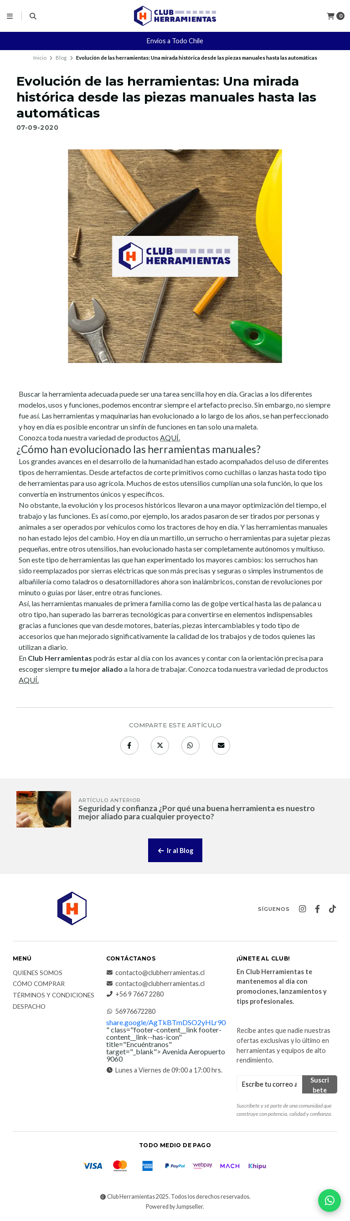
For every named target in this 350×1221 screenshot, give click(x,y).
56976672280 (130, 1011)
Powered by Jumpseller (174, 1206)
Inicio (39, 58)
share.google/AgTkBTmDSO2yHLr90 (166, 1022)
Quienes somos (37, 973)
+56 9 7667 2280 (135, 994)
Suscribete (319, 1084)
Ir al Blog (175, 850)
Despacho (29, 1007)
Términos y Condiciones (53, 995)
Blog (61, 58)
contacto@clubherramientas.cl (155, 973)
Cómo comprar (39, 984)
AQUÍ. (170, 437)
